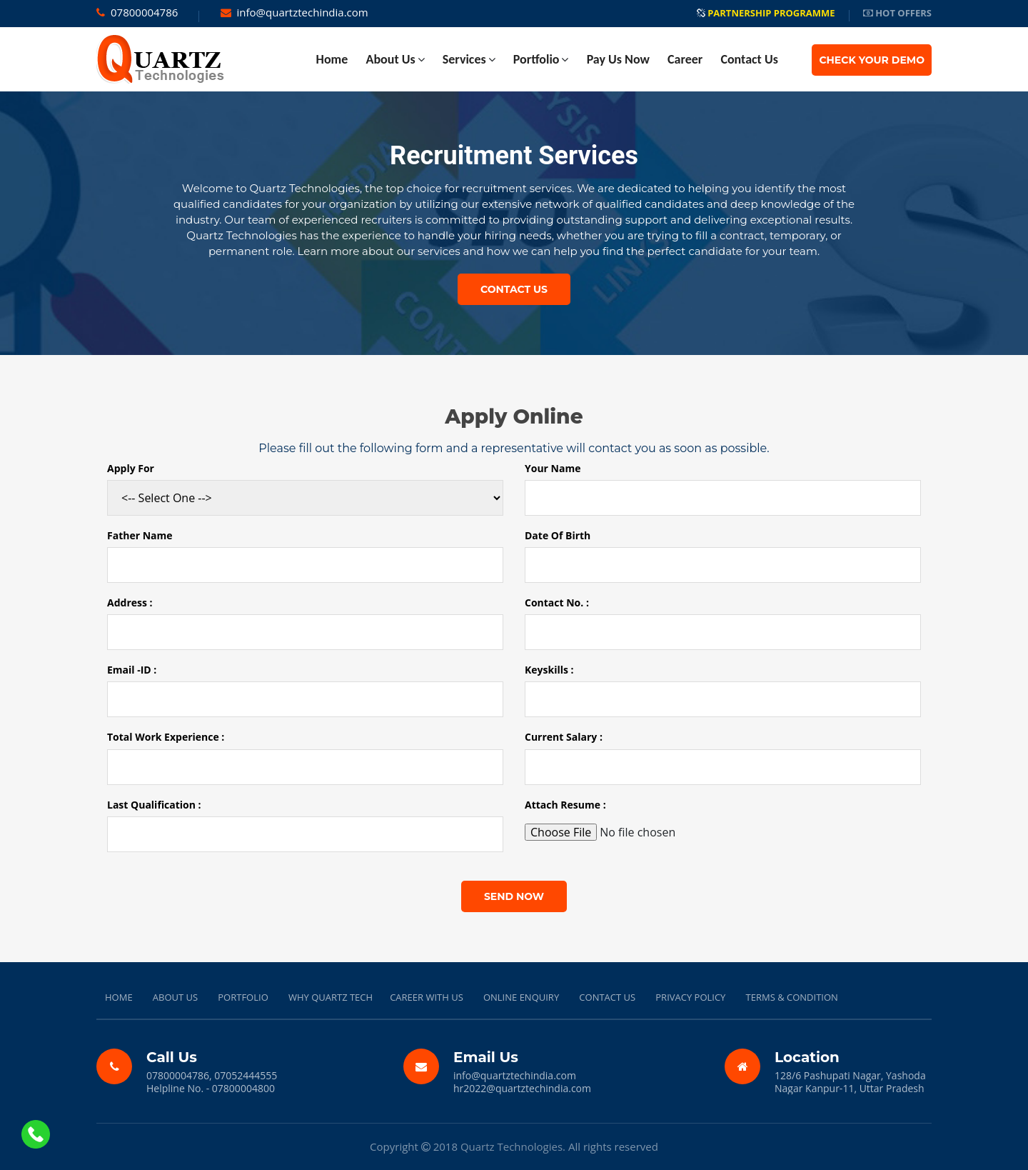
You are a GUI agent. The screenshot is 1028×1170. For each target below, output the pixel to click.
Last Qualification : (154, 805)
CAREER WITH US (426, 997)
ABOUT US (175, 997)
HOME (119, 997)
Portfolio (536, 59)
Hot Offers (897, 12)
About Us (390, 59)
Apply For (130, 468)
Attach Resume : (565, 805)
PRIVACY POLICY (690, 997)
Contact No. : (557, 603)
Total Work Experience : (165, 737)
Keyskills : (549, 670)
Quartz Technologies (511, 1146)
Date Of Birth (557, 535)
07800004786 (144, 12)
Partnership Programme (766, 12)
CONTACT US (607, 997)
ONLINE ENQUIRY (521, 997)
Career (684, 59)
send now (514, 896)
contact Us (748, 59)
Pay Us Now (618, 59)
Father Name (140, 535)
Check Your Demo (871, 60)
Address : (130, 603)
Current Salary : (564, 737)
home (332, 59)
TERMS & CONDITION (792, 997)
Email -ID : (131, 670)
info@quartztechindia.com (302, 12)
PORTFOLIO (243, 997)
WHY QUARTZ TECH (330, 997)
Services (464, 59)
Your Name (552, 468)
